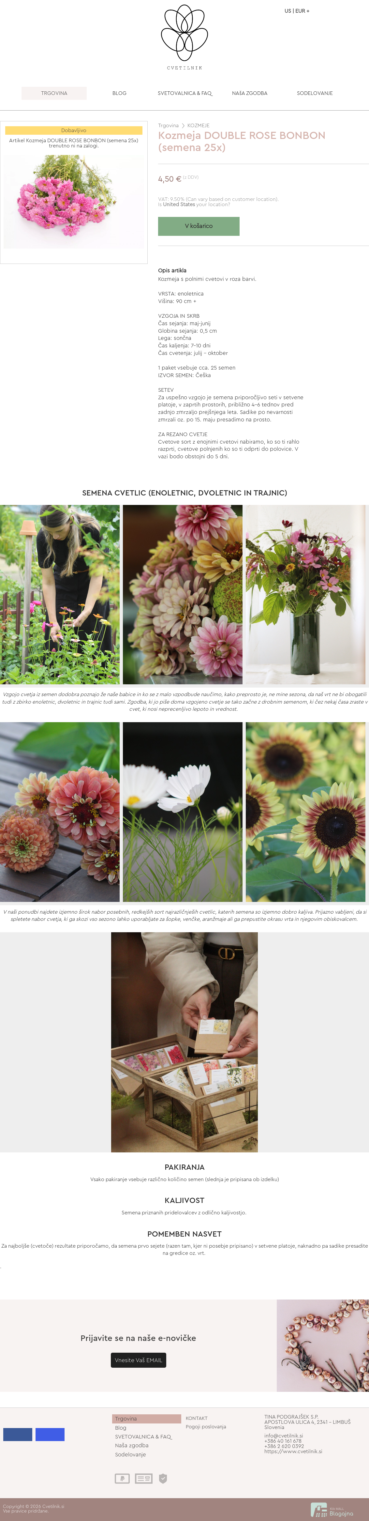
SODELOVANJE (315, 93)
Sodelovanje (130, 1454)
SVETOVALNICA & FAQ (185, 93)
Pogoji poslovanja (206, 1426)
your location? (196, 204)
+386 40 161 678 (283, 1441)
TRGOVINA (54, 93)
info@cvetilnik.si (283, 1435)
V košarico (199, 226)
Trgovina (168, 125)
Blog (120, 1428)
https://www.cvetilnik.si (293, 1451)
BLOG (119, 93)
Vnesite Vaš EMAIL (138, 1360)
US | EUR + (297, 11)
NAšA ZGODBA (250, 93)
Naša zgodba (132, 1445)
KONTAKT (197, 1418)
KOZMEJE (198, 125)
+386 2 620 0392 (284, 1446)
